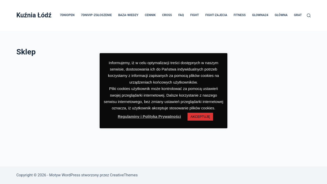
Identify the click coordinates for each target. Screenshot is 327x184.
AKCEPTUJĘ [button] (200, 117)
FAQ (181, 15)
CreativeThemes (124, 175)
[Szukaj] (309, 15)
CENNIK (150, 15)
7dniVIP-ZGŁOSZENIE (96, 15)
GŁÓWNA (281, 15)
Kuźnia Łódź (33, 15)
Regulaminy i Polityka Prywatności (149, 116)
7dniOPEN (67, 15)
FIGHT (194, 15)
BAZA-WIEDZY (128, 15)
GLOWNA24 (260, 15)
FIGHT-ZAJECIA (216, 15)
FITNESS (239, 15)
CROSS (167, 15)
